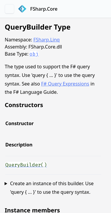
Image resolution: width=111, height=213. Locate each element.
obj (34, 54)
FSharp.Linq (46, 39)
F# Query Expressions (65, 83)
